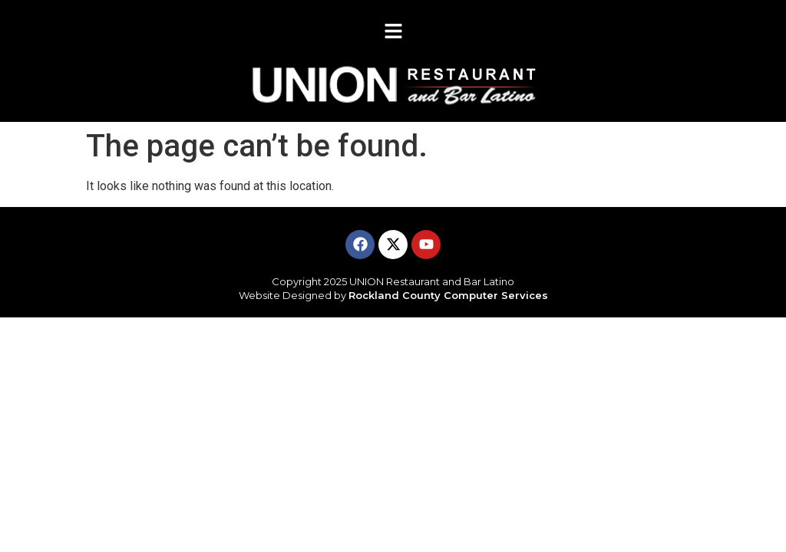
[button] (393, 32)
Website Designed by (393, 295)
